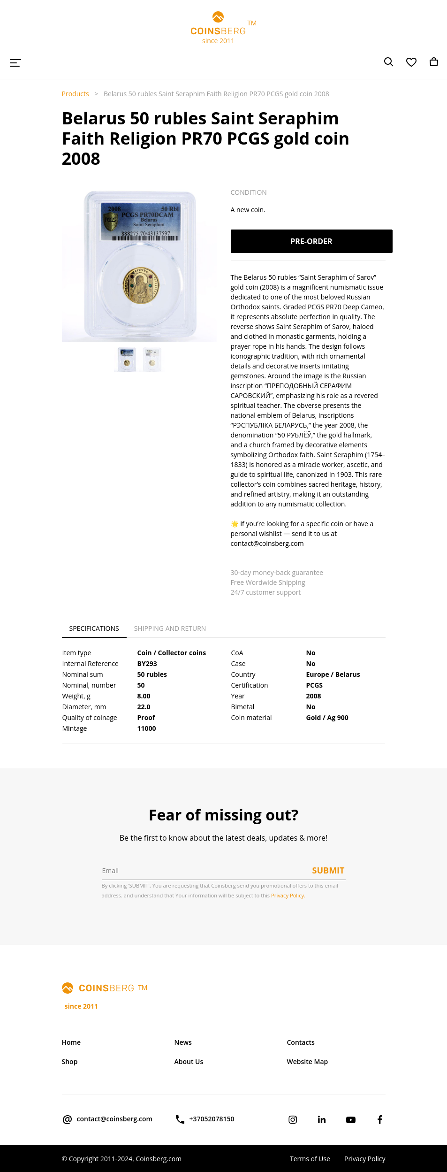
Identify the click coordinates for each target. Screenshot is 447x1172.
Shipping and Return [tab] (170, 628)
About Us (189, 1061)
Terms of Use (310, 1158)
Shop (70, 1061)
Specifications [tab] (94, 628)
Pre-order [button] (311, 241)
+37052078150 (204, 1119)
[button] (68, 281)
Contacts (301, 1042)
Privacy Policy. (288, 895)
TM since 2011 (223, 28)
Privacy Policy (364, 1158)
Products (75, 93)
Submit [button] (328, 870)
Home (71, 1042)
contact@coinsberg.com (107, 1119)
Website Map (307, 1061)
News (183, 1042)
